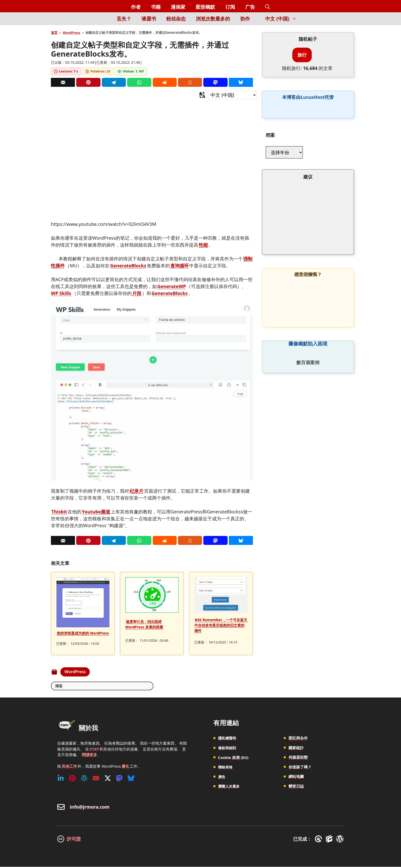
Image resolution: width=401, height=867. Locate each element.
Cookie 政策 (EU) (233, 757)
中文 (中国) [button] (283, 18)
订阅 (230, 7)
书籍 (156, 7)
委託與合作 (298, 738)
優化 (125, 766)
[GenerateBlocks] (330, 839)
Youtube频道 (96, 512)
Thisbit (59, 512)
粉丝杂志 (176, 18)
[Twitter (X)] (107, 778)
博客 (59, 686)
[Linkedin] (60, 778)
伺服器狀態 (298, 757)
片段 (136, 293)
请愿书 (148, 18)
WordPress (71, 32)
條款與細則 (227, 747)
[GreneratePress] (319, 839)
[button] (267, 7)
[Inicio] (103, 21)
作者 (136, 7)
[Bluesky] (241, 82)
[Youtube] (96, 778)
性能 (203, 245)
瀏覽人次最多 (229, 786)
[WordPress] (84, 778)
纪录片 (136, 491)
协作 (245, 18)
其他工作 (69, 766)
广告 (250, 7)
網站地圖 (296, 776)
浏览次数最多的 (213, 18)
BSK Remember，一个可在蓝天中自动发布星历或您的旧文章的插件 (220, 625)
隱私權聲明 (227, 738)
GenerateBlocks (128, 265)
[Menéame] (190, 82)
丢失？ (124, 18)
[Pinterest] (88, 82)
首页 (54, 32)
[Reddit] (165, 82)
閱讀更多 (89, 754)
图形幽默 (205, 7)
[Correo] (63, 82)
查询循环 (179, 265)
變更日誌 (296, 786)
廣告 (222, 776)
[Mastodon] (215, 82)
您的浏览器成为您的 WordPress (83, 633)
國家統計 (296, 747)
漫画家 (178, 7)
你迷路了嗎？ (299, 767)
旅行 (302, 55)
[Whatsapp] (139, 82)
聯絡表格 (225, 767)
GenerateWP (171, 286)
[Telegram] (114, 82)
